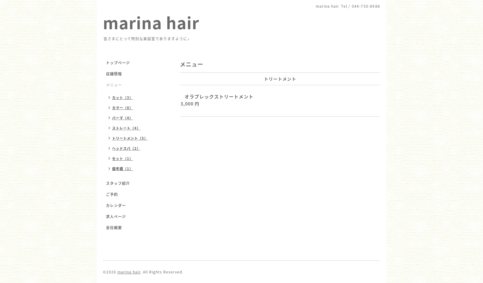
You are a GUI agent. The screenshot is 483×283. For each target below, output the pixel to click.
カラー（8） (122, 107)
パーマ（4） (122, 118)
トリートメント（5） (130, 138)
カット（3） (122, 97)
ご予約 (112, 194)
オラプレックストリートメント (219, 96)
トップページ (118, 63)
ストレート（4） (126, 128)
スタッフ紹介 (118, 183)
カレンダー (116, 205)
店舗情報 (114, 74)
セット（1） (122, 158)
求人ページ (116, 216)
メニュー (114, 85)
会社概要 (114, 227)
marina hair (151, 22)
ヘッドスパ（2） (126, 148)
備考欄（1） (122, 168)
